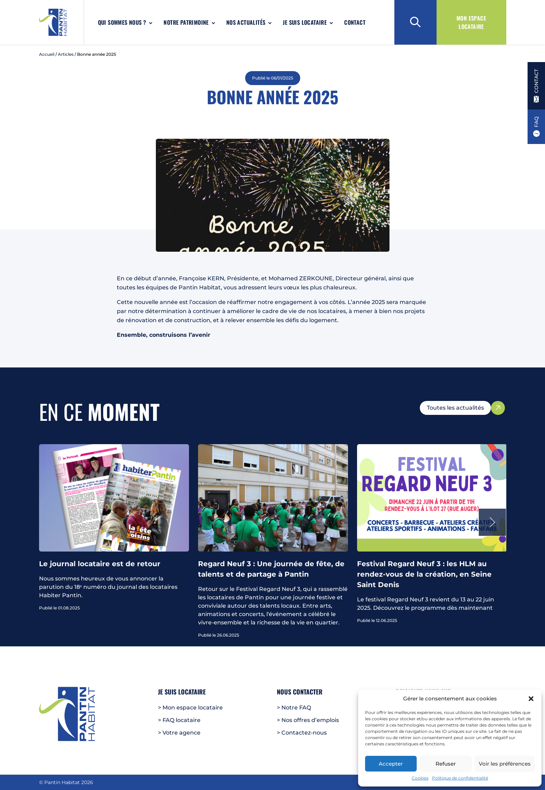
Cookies (420, 778)
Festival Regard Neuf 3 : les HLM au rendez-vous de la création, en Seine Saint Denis (424, 574)
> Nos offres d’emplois (308, 720)
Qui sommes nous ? (122, 22)
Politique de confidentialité (460, 778)
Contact (354, 22)
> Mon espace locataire (190, 707)
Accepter (391, 763)
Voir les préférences (505, 763)
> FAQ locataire (179, 720)
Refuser (446, 763)
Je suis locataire (305, 22)
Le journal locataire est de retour (99, 564)
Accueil (46, 54)
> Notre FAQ (294, 707)
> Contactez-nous (302, 732)
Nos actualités (246, 22)
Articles (66, 54)
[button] (531, 698)
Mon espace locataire (471, 22)
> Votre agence (179, 732)
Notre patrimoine (186, 22)
